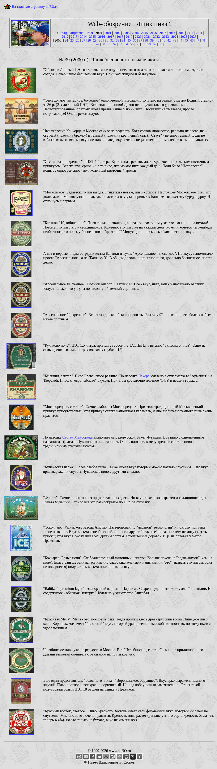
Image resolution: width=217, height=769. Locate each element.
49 (97, 44)
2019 (129, 36)
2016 (101, 36)
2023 (165, 36)
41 (163, 40)
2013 (74, 36)
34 (123, 40)
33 (117, 40)
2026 (193, 36)
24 (66, 40)
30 (100, 40)
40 (157, 40)
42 (169, 40)
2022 (156, 36)
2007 (162, 33)
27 (83, 40)
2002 (117, 33)
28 (89, 40)
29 (95, 40)
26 (77, 40)
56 (137, 44)
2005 (144, 33)
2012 (65, 36)
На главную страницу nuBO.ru (35, 6)
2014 (83, 36)
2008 (172, 33)
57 (143, 44)
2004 (135, 33)
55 (131, 44)
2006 (153, 33)
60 (160, 44)
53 (120, 44)
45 (186, 40)
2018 (119, 36)
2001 (108, 33)
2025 (183, 36)
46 (191, 40)
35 (129, 40)
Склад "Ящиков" (70, 33)
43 (174, 40)
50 (103, 44)
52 (114, 44)
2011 (199, 33)
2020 (138, 36)
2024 (174, 36)
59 (154, 44)
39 (152, 40)
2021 (147, 36)
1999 (89, 33)
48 (203, 40)
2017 (110, 36)
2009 (181, 33)
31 (106, 40)
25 (72, 40)
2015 (92, 36)
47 (197, 40)
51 (109, 44)
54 (126, 44)
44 (180, 40)
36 (134, 40)
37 (140, 40)
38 (146, 40)
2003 (126, 33)
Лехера (143, 376)
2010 (190, 33)
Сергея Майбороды (77, 437)
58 (149, 44)
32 (112, 40)
